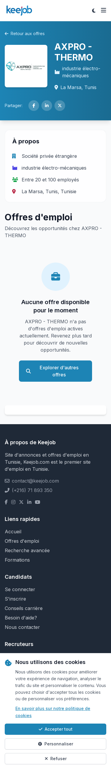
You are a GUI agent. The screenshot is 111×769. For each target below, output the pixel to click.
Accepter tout (56, 729)
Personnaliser (55, 743)
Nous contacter (22, 627)
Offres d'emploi (22, 541)
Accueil (13, 531)
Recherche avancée (27, 550)
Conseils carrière (24, 608)
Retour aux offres (25, 33)
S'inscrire (15, 599)
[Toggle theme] (94, 10)
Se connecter (20, 589)
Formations (17, 560)
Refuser (56, 758)
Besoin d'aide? (21, 618)
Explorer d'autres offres (52, 371)
